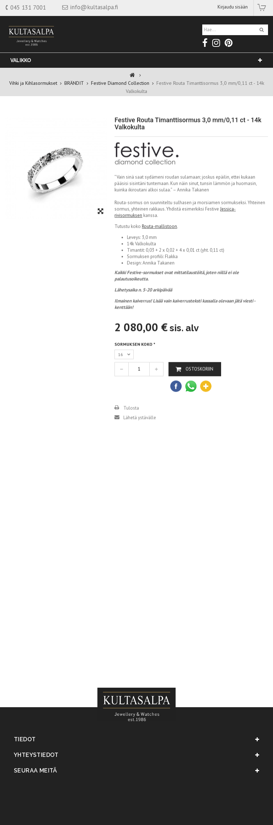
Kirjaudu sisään (233, 7)
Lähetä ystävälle (139, 434)
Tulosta (131, 425)
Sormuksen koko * (135, 360)
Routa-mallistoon (159, 243)
